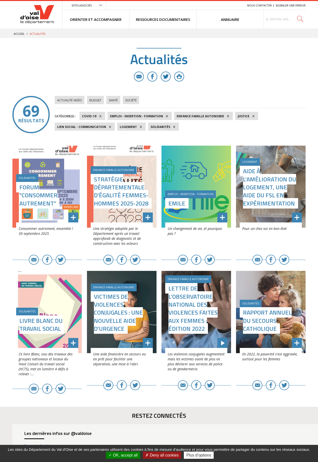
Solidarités (160, 127)
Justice (243, 116)
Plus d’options (198, 455)
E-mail (139, 77)
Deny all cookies (162, 455)
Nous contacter (259, 5)
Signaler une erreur (291, 5)
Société (131, 100)
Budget (95, 100)
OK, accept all (123, 455)
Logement (128, 127)
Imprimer (179, 77)
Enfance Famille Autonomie (200, 116)
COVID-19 (89, 116)
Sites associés (82, 5)
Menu (207, 5)
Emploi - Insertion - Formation (136, 116)
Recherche (236, 5)
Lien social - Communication (81, 127)
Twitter (166, 77)
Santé (113, 100)
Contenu (220, 5)
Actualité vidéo (69, 100)
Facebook (152, 77)
